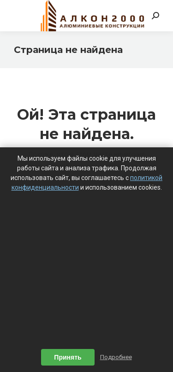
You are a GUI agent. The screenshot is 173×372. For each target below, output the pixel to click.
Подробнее (116, 357)
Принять (67, 357)
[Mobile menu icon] (19, 15)
